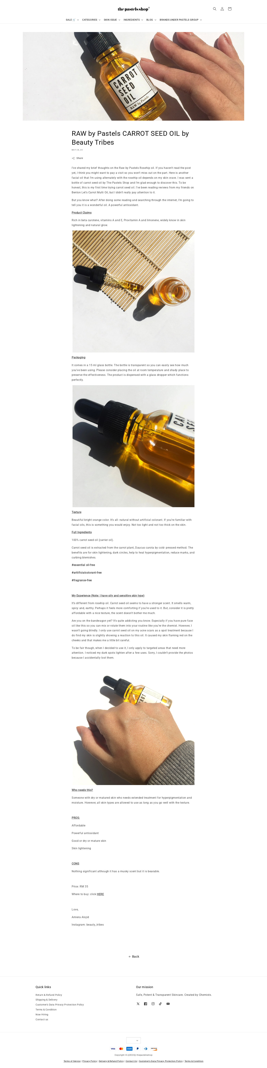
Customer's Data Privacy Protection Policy (60, 1004)
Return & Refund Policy (49, 995)
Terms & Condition (46, 1009)
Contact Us (131, 1061)
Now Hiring (42, 1014)
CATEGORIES (89, 19)
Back (133, 956)
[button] (214, 9)
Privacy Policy (89, 1061)
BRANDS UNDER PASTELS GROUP (179, 19)
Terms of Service (72, 1061)
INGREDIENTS (132, 19)
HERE (100, 894)
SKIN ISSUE (110, 19)
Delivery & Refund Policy (111, 1061)
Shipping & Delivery (46, 999)
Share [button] (77, 158)
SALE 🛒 (71, 19)
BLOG (149, 19)
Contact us (42, 1019)
